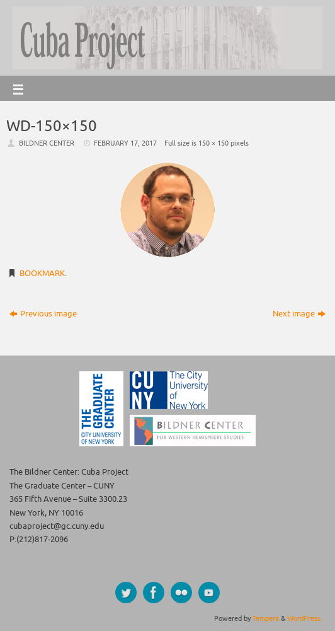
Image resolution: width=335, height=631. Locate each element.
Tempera (266, 618)
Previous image (43, 314)
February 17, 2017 (125, 143)
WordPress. (304, 618)
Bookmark (42, 274)
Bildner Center (46, 143)
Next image (299, 314)
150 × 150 (213, 143)
